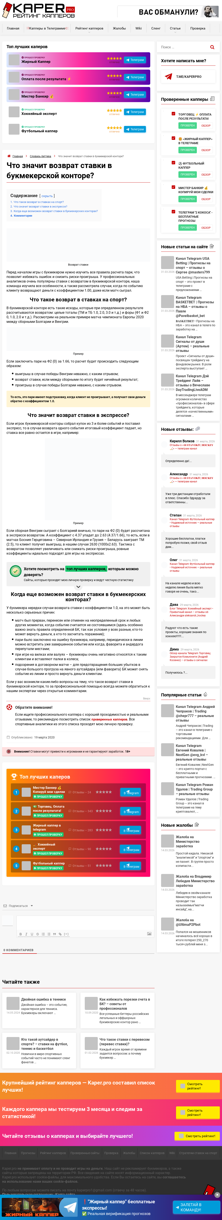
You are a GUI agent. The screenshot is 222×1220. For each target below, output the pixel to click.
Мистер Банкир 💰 (38, 96)
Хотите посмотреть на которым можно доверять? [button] (77, 573)
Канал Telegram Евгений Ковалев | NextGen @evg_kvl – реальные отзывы (192, 786)
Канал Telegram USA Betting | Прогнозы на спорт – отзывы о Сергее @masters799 (193, 299)
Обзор (186, 132)
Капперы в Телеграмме (47, 28)
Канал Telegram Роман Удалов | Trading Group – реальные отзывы (194, 823)
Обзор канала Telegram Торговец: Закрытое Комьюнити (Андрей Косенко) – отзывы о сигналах (190, 690)
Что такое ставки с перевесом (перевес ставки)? (125, 1057)
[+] (69, 950)
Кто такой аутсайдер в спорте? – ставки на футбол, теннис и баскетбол (44, 1060)
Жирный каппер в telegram (47, 839)
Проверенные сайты (85, 1169)
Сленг (155, 28)
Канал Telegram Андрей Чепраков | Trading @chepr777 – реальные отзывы (195, 747)
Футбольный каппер (40, 130)
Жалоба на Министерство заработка (187, 875)
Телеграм (137, 60)
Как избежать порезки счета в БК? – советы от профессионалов (125, 1020)
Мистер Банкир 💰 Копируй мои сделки (48, 792)
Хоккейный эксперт (39, 113)
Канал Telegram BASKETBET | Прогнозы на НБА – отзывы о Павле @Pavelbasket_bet (195, 340)
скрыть (48, 195)
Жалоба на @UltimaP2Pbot (188, 956)
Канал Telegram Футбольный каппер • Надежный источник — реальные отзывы (192, 556)
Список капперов (152, 1169)
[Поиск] (212, 46)
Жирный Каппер (36, 61)
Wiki (138, 28)
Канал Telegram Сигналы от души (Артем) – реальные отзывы (192, 378)
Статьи (175, 28)
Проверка (197, 28)
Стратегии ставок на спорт (198, 1169)
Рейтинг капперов (89, 28)
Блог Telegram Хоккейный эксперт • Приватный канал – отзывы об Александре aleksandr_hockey (191, 646)
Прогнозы (28, 1169)
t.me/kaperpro (189, 76)
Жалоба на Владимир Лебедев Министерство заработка (195, 915)
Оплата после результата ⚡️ (47, 78)
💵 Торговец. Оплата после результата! (44, 817)
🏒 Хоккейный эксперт (45, 860)
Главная (13, 28)
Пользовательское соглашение (27, 1210)
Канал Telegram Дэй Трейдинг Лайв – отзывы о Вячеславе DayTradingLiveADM (193, 417)
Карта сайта (65, 1210)
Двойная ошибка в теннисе (43, 1015)
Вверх (146, 698)
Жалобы (119, 28)
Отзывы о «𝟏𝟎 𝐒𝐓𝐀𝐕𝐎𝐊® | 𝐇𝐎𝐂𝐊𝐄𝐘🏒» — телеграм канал (191, 480)
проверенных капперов (110, 719)
